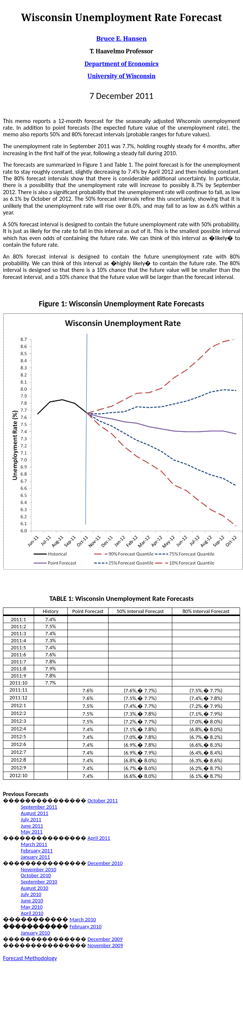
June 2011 (32, 825)
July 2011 (31, 819)
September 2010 (39, 881)
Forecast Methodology (30, 958)
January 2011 (35, 856)
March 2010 (83, 919)
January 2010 (35, 932)
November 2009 (105, 945)
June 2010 (32, 900)
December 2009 (105, 939)
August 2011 (34, 813)
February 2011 (37, 850)
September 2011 (39, 806)
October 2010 (36, 875)
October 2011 (102, 800)
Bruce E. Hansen (121, 38)
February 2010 (85, 926)
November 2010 (38, 869)
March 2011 (34, 844)
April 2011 (98, 838)
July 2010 (31, 894)
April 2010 (32, 913)
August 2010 (34, 888)
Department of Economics (121, 63)
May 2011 (32, 831)
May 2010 (32, 906)
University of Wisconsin (121, 76)
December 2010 (105, 863)
